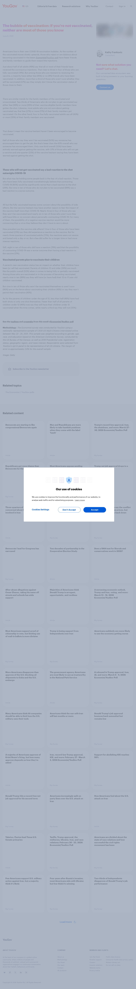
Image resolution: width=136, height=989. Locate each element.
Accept (94, 510)
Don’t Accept (69, 510)
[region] (69, 494)
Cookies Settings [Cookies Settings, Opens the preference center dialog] (40, 509)
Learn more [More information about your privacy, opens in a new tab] (80, 500)
